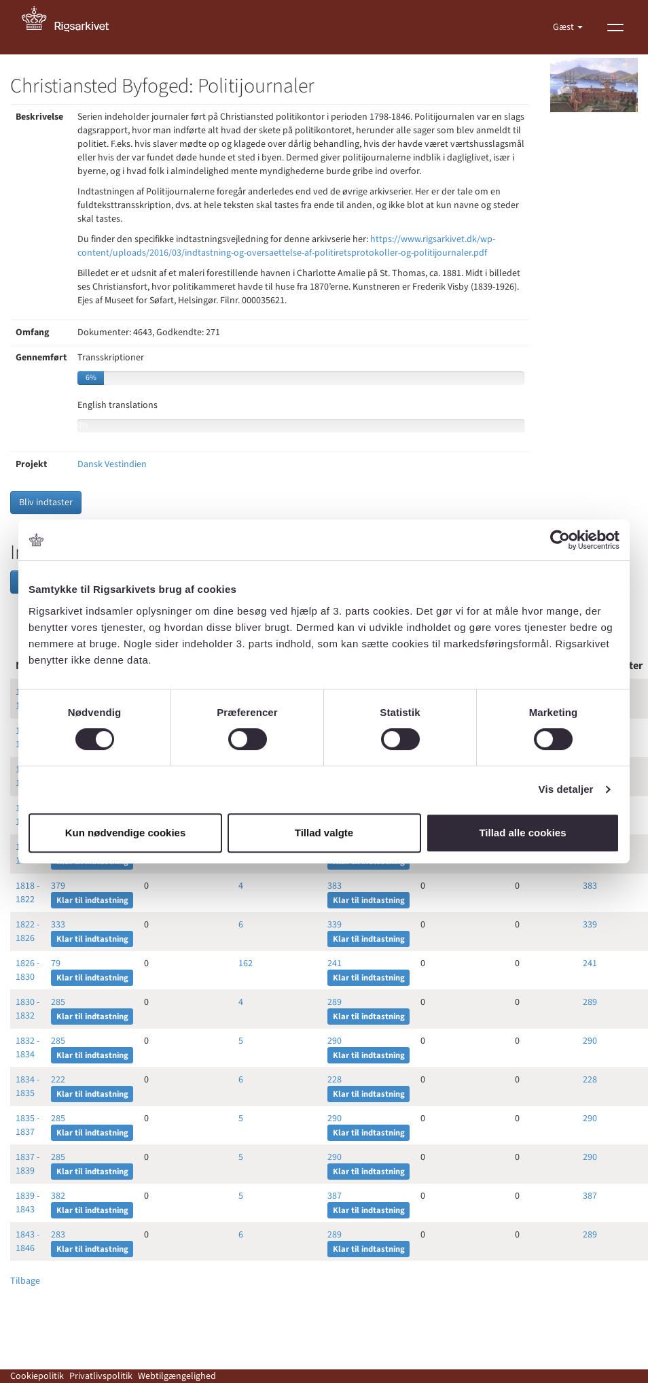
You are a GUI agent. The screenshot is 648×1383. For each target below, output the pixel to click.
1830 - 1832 (27, 1009)
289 (334, 1002)
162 (245, 963)
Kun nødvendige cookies (125, 832)
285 (58, 1002)
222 (58, 1080)
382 (58, 1196)
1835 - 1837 (27, 1125)
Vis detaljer (566, 789)
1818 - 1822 (27, 892)
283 (58, 1235)
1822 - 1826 (27, 931)
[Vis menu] (615, 27)
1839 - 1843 (27, 1202)
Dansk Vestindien (112, 464)
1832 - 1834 (27, 1047)
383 (334, 886)
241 (334, 963)
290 (334, 1041)
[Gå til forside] (73, 27)
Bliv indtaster (46, 502)
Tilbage (25, 1281)
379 (58, 886)
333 (58, 925)
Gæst (564, 27)
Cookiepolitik (37, 1376)
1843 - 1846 (27, 1241)
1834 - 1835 (27, 1086)
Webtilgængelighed (177, 1376)
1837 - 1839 (27, 1164)
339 (334, 925)
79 (55, 963)
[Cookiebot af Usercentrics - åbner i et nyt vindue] (560, 540)
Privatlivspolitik (100, 1376)
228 (334, 1080)
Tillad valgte (324, 832)
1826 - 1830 (27, 970)
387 (334, 1196)
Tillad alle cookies (522, 832)
